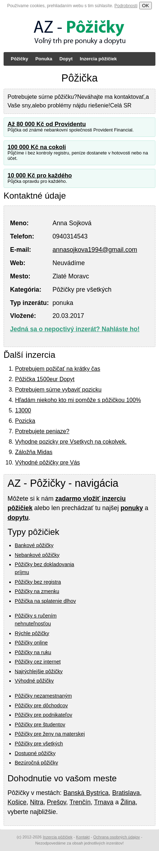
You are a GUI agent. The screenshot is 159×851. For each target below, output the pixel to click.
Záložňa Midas (33, 452)
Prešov (56, 802)
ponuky (132, 508)
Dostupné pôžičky (35, 753)
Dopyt (66, 58)
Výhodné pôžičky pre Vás (47, 462)
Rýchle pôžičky (32, 633)
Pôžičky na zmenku (37, 591)
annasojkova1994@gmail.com (94, 249)
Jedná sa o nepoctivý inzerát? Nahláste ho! (75, 329)
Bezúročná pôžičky (36, 763)
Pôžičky (19, 58)
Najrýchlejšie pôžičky (39, 671)
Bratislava (126, 792)
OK (145, 5)
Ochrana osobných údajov (116, 837)
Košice (17, 802)
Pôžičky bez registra (38, 582)
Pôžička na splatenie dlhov (45, 601)
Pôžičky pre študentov (40, 724)
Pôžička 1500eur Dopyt (44, 379)
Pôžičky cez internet (38, 662)
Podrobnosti (125, 5)
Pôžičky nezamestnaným (43, 696)
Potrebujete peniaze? (42, 431)
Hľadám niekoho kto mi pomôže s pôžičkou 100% (78, 400)
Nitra (36, 802)
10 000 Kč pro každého (40, 175)
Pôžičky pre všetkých (39, 743)
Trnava (103, 802)
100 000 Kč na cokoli (37, 147)
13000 (23, 410)
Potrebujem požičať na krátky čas (57, 369)
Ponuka (43, 58)
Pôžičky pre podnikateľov (43, 715)
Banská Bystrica (85, 792)
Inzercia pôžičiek (98, 58)
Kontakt (83, 837)
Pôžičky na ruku (33, 652)
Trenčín (79, 802)
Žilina (128, 802)
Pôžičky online (31, 643)
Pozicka (25, 421)
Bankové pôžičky (34, 545)
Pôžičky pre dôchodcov (41, 705)
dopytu (18, 517)
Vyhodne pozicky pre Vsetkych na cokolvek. (71, 442)
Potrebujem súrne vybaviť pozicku (58, 390)
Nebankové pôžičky (37, 555)
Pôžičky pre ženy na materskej (50, 734)
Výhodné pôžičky (34, 681)
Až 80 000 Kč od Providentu (47, 124)
